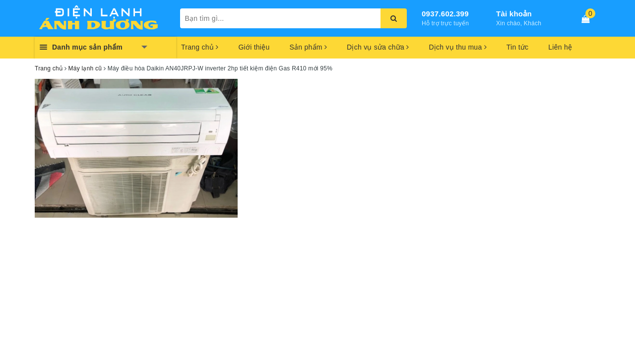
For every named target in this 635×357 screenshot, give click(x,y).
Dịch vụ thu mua (457, 47)
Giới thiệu (253, 47)
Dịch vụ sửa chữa (378, 47)
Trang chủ (199, 47)
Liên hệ (560, 47)
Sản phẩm (308, 47)
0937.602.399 (445, 13)
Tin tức (517, 47)
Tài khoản (514, 13)
